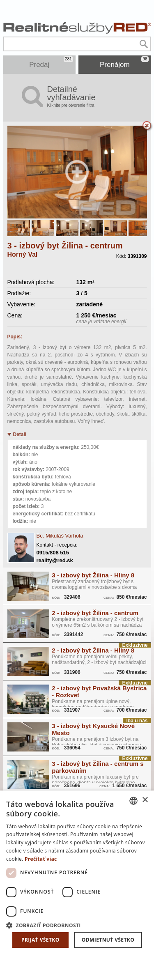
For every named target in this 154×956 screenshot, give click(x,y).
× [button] (145, 800)
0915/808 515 (53, 552)
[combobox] (133, 801)
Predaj (51, 62)
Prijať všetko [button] (40, 939)
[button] (77, 925)
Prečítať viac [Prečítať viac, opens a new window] (41, 858)
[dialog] (77, 873)
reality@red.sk (55, 560)
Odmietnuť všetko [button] (108, 939)
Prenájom (124, 62)
